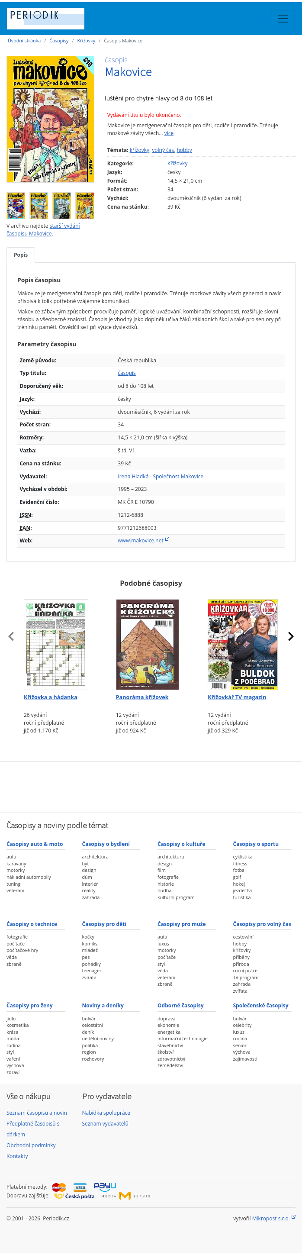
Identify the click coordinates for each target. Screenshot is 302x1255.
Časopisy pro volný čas (262, 924)
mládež (90, 950)
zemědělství (170, 1065)
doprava (166, 1018)
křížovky (139, 150)
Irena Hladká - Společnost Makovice (160, 476)
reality (89, 890)
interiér (90, 884)
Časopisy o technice (31, 924)
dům (87, 877)
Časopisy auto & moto (34, 844)
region (89, 1052)
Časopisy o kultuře (181, 844)
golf (237, 877)
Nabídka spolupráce (106, 1112)
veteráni (15, 890)
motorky (15, 870)
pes (86, 957)
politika (90, 1045)
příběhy (241, 957)
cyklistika (243, 856)
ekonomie (168, 1025)
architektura (95, 856)
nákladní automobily (28, 877)
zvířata (89, 977)
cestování (243, 936)
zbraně (14, 964)
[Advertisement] (151, 786)
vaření (13, 1058)
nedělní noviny (98, 1038)
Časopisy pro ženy (29, 1005)
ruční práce (245, 970)
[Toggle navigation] (283, 18)
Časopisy (58, 40)
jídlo (11, 1018)
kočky (88, 936)
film (161, 870)
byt (85, 863)
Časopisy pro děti (104, 924)
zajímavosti (245, 1058)
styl (161, 964)
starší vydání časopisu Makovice (43, 229)
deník (88, 1032)
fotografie (168, 877)
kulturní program (176, 897)
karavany (16, 863)
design (89, 870)
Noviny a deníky (103, 1005)
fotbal (239, 870)
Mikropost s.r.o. (271, 1218)
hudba (164, 890)
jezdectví (242, 890)
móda (12, 1038)
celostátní (92, 1025)
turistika (242, 897)
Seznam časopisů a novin (36, 1112)
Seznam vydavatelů (105, 1123)
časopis (126, 373)
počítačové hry (22, 950)
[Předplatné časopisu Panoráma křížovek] (151, 642)
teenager (92, 970)
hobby (184, 150)
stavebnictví (170, 1045)
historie (165, 884)
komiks (90, 943)
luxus (163, 943)
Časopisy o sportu (256, 844)
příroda (241, 964)
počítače (15, 943)
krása (12, 1032)
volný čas (163, 150)
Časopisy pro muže (181, 924)
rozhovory (93, 1058)
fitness (240, 863)
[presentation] (11, 636)
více (169, 133)
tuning (13, 884)
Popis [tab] (21, 254)
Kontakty (17, 1156)
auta (11, 856)
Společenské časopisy (261, 1005)
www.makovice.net (140, 540)
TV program (246, 977)
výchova (15, 1065)
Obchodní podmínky (31, 1145)
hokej (239, 884)
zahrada (91, 897)
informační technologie (182, 1038)
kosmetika (17, 1025)
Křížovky (86, 40)
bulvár (89, 1018)
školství (165, 1052)
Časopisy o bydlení (106, 844)
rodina (13, 1045)
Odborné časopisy (180, 1005)
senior (240, 1045)
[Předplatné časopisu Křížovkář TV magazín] (243, 642)
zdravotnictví (171, 1058)
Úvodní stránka (24, 40)
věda (11, 957)
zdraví (12, 1072)
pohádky (91, 964)
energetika (168, 1032)
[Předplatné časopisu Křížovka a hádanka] (59, 642)
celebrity (242, 1025)
